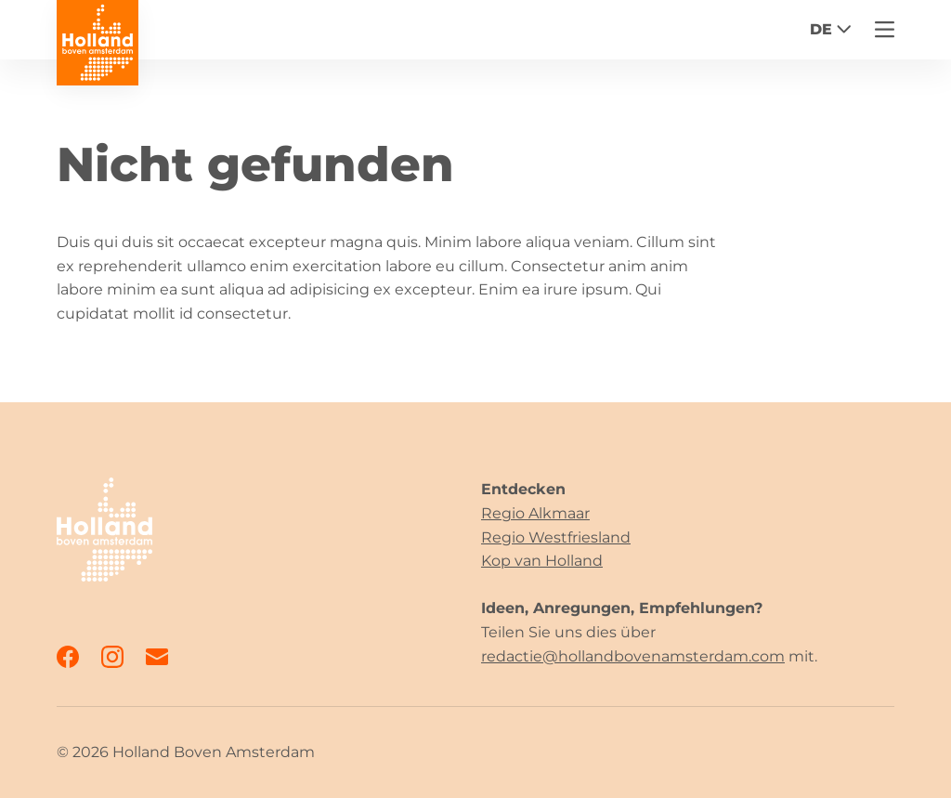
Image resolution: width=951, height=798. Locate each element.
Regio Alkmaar (535, 513)
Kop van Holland (542, 560)
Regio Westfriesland (556, 537)
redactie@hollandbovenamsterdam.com (633, 656)
